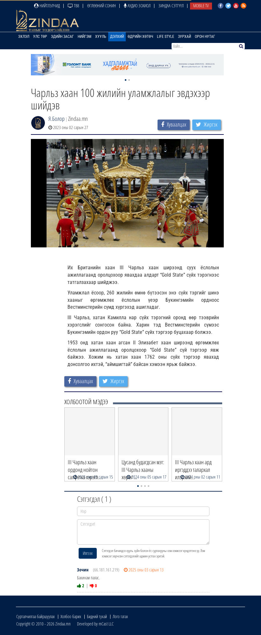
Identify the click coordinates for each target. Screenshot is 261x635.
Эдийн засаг (62, 36)
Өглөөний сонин (101, 6)
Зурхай (184, 36)
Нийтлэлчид (47, 6)
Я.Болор (56, 118)
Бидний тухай (97, 616)
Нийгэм (84, 36)
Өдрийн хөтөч (140, 36)
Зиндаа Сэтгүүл (171, 6)
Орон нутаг (205, 36)
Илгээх (88, 553)
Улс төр (40, 36)
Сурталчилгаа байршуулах (35, 616)
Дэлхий (117, 36)
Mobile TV (201, 6)
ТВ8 (73, 6)
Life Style (165, 36)
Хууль (100, 36)
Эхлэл (23, 36)
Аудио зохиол (137, 6)
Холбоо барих (70, 616)
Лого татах (120, 616)
